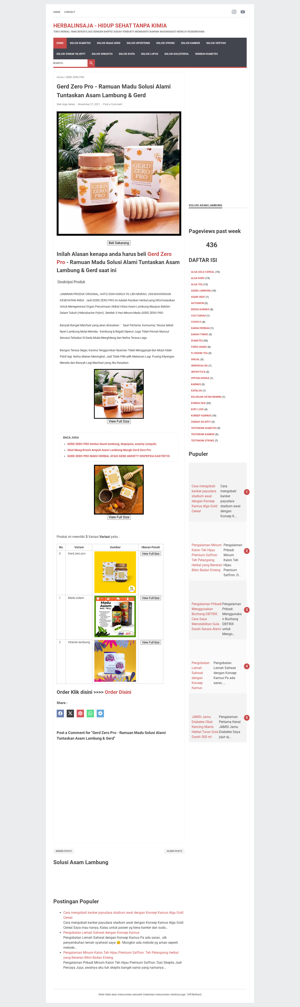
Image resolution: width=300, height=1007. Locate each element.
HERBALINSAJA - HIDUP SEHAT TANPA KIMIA (110, 25)
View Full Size (119, 421)
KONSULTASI (198, 403)
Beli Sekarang (119, 243)
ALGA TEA (197, 284)
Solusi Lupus (149, 53)
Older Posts (174, 851)
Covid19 (196, 321)
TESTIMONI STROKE (202, 440)
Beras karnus (200, 309)
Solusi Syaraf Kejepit (70, 53)
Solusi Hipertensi (138, 43)
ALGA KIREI (198, 278)
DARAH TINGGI (199, 334)
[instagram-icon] (234, 12)
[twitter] (70, 713)
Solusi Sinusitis (102, 53)
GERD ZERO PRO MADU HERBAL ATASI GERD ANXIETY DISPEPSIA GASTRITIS (118, 456)
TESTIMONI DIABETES (203, 428)
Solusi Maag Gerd (108, 43)
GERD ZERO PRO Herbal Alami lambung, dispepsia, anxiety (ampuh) (111, 444)
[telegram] (100, 713)
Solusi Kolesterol (176, 53)
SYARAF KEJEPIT (201, 421)
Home (56, 12)
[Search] (69, 63)
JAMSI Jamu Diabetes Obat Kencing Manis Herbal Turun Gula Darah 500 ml (205, 727)
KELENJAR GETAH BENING (206, 396)
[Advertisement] (218, 134)
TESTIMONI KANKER (203, 434)
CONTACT (69, 12)
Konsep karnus (201, 415)
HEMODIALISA (199, 365)
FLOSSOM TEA (199, 353)
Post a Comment (112, 104)
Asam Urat (198, 296)
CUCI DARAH (198, 315)
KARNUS (196, 384)
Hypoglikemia (200, 378)
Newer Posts (64, 851)
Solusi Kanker (190, 43)
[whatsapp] (90, 713)
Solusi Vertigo (216, 43)
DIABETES (197, 340)
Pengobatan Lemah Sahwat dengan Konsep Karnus (101, 933)
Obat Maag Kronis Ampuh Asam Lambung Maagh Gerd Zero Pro (109, 450)
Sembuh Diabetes (206, 53)
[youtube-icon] (243, 12)
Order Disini (118, 692)
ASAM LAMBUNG (201, 290)
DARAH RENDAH (200, 328)
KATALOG (196, 390)
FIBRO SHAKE (199, 346)
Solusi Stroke (165, 43)
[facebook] (60, 713)
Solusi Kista (127, 53)
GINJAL (195, 359)
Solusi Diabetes (80, 43)
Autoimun (197, 303)
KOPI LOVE (197, 409)
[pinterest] (80, 713)
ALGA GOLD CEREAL (203, 271)
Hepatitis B (198, 371)
